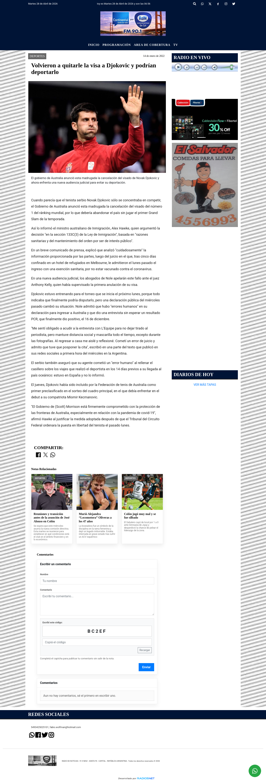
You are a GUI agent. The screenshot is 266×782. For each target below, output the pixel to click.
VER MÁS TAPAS (204, 384)
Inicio (93, 44)
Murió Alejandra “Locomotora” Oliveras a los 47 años (95, 517)
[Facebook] (218, 4)
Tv (175, 44)
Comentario (46, 590)
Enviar (146, 667)
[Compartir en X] (45, 455)
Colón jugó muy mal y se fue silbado (140, 515)
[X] (210, 4)
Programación (116, 44)
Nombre (44, 574)
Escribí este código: (53, 622)
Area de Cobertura (152, 44)
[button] (195, 4)
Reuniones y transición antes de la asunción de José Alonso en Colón (52, 517)
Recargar (144, 650)
